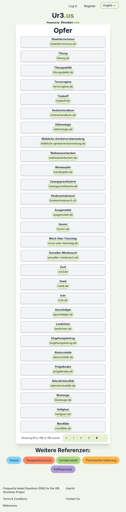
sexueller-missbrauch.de (63, 257)
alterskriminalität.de (63, 385)
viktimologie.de (63, 129)
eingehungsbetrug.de (63, 342)
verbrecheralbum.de (63, 115)
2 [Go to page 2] (81, 437)
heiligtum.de (63, 414)
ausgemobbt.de (63, 214)
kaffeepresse (63, 469)
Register (90, 6)
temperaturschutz (39, 460)
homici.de (63, 229)
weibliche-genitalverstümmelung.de (63, 143)
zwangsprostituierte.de (63, 186)
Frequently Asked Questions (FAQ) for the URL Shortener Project (31, 490)
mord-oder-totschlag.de (63, 243)
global (14, 460)
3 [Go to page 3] (89, 437)
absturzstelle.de (63, 357)
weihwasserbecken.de (63, 157)
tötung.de (63, 58)
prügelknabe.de (63, 371)
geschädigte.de (62, 314)
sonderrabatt (68, 460)
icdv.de (62, 300)
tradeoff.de (63, 100)
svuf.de (63, 271)
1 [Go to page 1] (73, 437)
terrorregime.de (63, 86)
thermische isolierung (100, 460)
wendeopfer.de (63, 172)
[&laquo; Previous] (66, 438)
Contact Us (73, 498)
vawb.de (63, 285)
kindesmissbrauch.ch (63, 200)
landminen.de (63, 328)
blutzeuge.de (63, 399)
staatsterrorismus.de (63, 43)
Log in (73, 6)
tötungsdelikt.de (63, 72)
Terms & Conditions (15, 498)
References (10, 505)
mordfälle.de (63, 428)
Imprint (70, 488)
